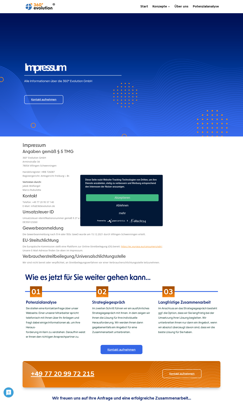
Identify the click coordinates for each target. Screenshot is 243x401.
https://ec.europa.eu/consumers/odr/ (141, 246)
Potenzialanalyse (206, 7)
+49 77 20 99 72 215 (92, 374)
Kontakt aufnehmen (43, 91)
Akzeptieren (122, 197)
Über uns (181, 7)
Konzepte (159, 7)
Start (144, 7)
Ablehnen (122, 205)
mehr (122, 213)
